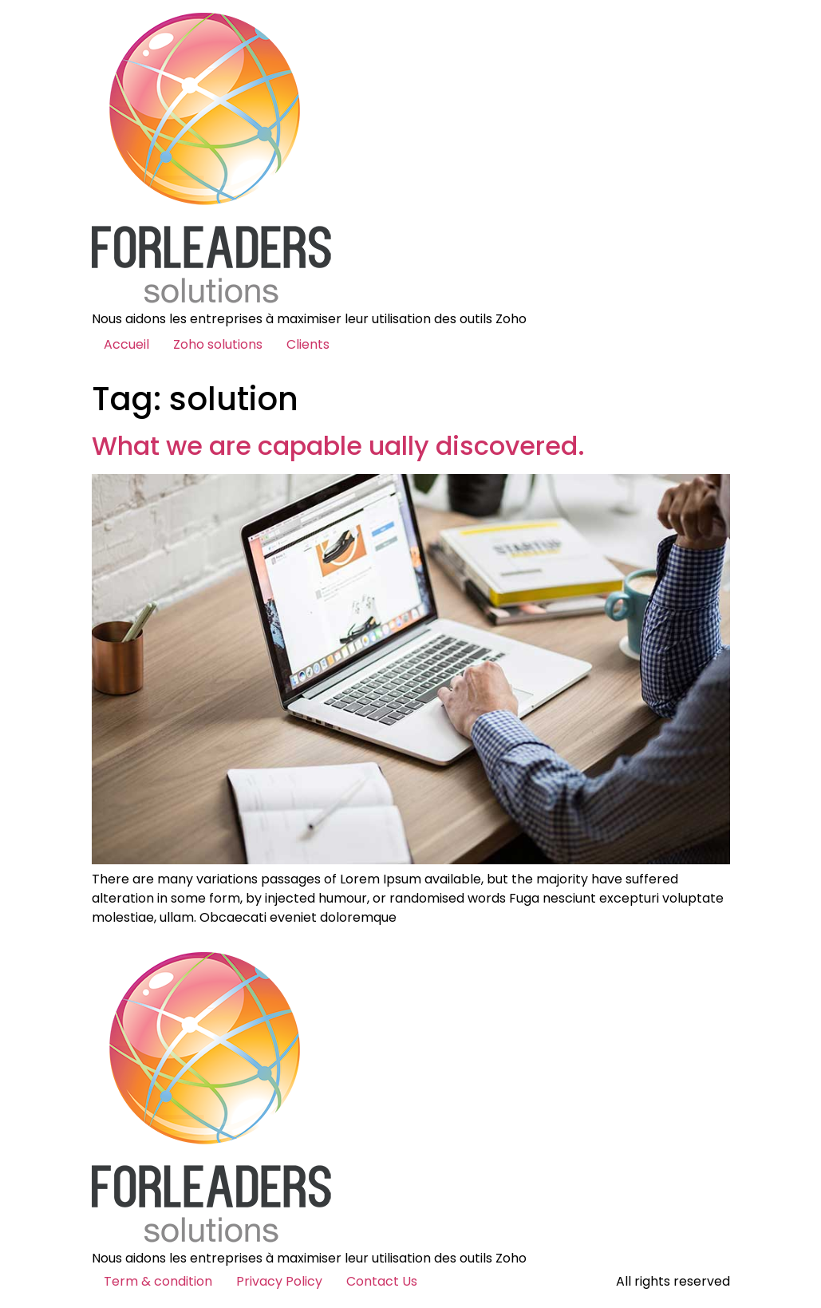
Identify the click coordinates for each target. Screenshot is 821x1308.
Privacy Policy (279, 1281)
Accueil (126, 344)
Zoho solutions (217, 344)
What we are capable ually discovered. (338, 446)
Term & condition (158, 1281)
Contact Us (381, 1281)
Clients (308, 344)
